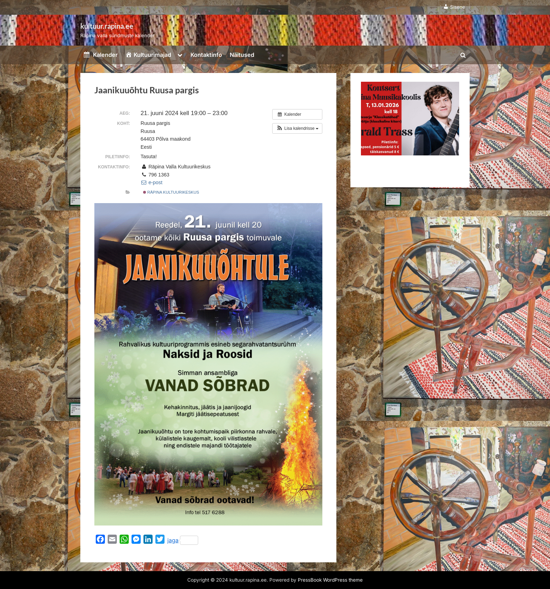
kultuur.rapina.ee (106, 26)
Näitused (242, 54)
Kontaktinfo (206, 54)
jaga (182, 540)
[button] (297, 128)
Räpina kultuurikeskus (171, 192)
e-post (151, 182)
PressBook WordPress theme (330, 580)
